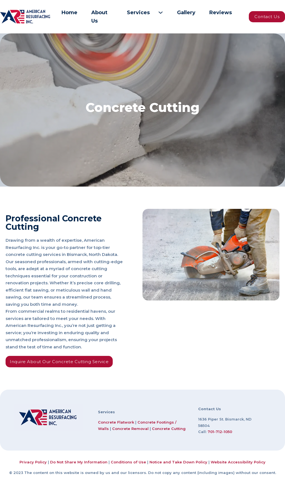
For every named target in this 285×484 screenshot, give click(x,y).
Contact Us (266, 16)
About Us (99, 16)
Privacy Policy (33, 462)
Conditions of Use (128, 462)
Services (138, 12)
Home (69, 12)
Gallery (186, 12)
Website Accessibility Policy (238, 462)
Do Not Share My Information (78, 462)
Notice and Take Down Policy (178, 462)
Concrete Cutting (169, 428)
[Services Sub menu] (160, 12)
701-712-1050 (220, 431)
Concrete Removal (130, 428)
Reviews (220, 12)
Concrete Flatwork (116, 422)
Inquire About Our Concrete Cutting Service (59, 361)
